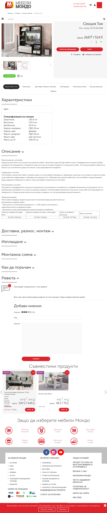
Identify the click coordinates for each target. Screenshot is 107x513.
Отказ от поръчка (49, 472)
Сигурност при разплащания (54, 487)
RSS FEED (77, 497)
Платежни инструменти (51, 466)
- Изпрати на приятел (92, 54)
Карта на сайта (80, 493)
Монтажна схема (79, 86)
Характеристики (12, 86)
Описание (27, 86)
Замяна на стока (49, 484)
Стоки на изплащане (50, 475)
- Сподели (76, 54)
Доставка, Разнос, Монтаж (45, 86)
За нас (12, 475)
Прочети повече (46, 509)
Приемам (63, 509)
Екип (12, 466)
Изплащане (64, 86)
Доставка (46, 469)
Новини (13, 472)
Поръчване (46, 463)
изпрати (41, 359)
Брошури (13, 484)
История (13, 463)
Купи (30, 409)
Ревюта (53, 91)
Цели (12, 469)
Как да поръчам (95, 86)
